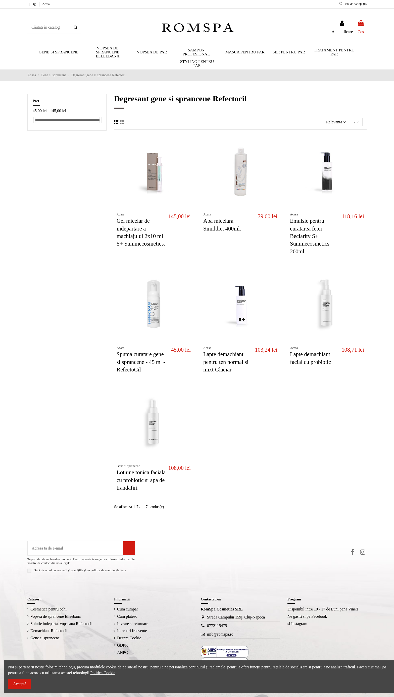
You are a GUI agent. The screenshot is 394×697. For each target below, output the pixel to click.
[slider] (34, 120)
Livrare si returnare (132, 624)
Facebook (319, 616)
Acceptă (19, 684)
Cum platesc (127, 616)
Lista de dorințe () (353, 4)
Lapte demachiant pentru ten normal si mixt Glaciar (226, 362)
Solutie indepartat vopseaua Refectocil (61, 624)
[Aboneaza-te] (129, 548)
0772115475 (217, 626)
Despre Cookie (129, 638)
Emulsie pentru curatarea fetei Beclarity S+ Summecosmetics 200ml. (309, 236)
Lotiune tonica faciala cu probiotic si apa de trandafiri (141, 480)
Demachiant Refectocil (48, 631)
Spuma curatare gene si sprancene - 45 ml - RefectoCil (141, 362)
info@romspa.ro (220, 634)
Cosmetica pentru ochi (48, 609)
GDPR (122, 645)
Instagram (299, 624)
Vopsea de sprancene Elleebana (55, 616)
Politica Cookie (102, 673)
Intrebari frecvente (132, 631)
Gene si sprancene (45, 638)
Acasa (46, 4)
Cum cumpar (127, 609)
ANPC (122, 652)
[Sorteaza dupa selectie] (336, 122)
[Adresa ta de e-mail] (75, 548)
